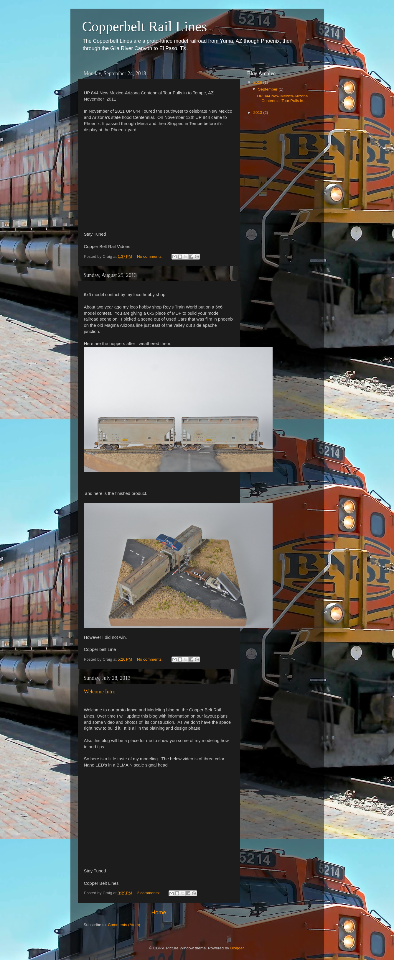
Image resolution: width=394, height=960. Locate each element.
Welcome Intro (100, 692)
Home (158, 912)
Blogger (237, 948)
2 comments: (149, 893)
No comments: (150, 256)
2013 (258, 112)
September (268, 89)
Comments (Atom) (124, 925)
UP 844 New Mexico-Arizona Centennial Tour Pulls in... (282, 98)
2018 (258, 82)
